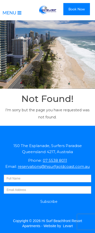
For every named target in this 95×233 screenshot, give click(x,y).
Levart (68, 226)
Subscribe (49, 201)
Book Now (76, 9)
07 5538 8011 (55, 160)
